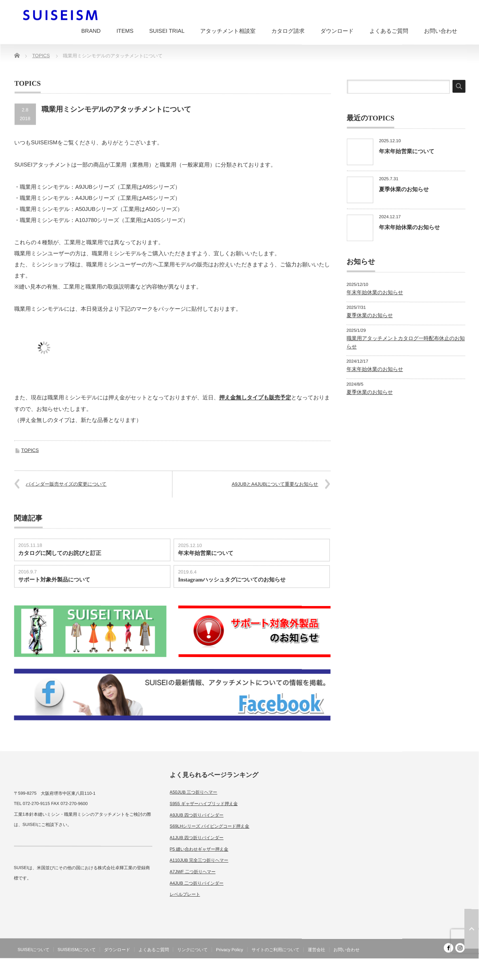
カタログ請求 (288, 31)
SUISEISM (430, 963)
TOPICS (30, 450)
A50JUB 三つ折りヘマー (193, 792)
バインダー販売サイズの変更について (66, 484)
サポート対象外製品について (54, 580)
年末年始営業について (205, 553)
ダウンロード (337, 31)
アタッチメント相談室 (228, 31)
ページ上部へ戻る (471, 929)
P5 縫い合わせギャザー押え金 (199, 848)
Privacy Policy (229, 949)
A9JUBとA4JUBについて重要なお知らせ (275, 484)
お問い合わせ (440, 31)
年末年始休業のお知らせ (409, 227)
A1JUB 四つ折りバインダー (196, 837)
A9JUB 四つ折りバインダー (196, 814)
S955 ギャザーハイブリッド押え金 (204, 803)
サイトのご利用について (275, 949)
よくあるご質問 (388, 31)
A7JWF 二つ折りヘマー (193, 871)
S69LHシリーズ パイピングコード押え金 (210, 826)
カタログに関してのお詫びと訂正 (59, 553)
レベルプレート (185, 894)
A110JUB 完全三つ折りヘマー (199, 860)
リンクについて (192, 949)
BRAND (90, 31)
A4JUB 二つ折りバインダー (196, 883)
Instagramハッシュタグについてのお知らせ (232, 580)
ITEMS (124, 31)
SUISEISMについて (77, 949)
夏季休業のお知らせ (404, 189)
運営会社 (316, 949)
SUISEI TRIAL (166, 31)
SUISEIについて (33, 949)
